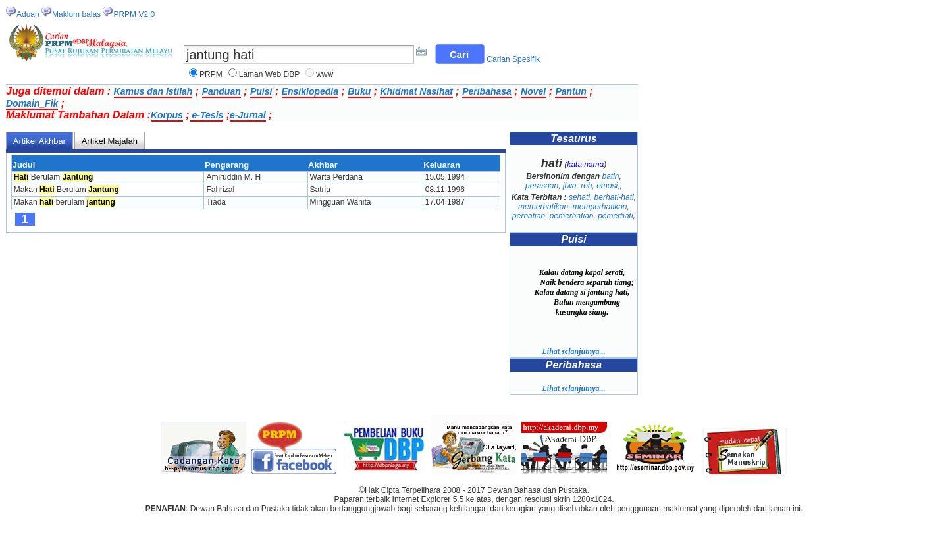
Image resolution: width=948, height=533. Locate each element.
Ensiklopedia (310, 91)
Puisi (261, 91)
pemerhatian (572, 215)
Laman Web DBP (269, 74)
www (324, 74)
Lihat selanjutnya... (573, 351)
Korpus (167, 115)
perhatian (528, 215)
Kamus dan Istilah (153, 91)
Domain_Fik (32, 103)
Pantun (570, 91)
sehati (579, 197)
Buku (359, 91)
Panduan (221, 91)
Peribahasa (487, 91)
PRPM (211, 74)
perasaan (541, 185)
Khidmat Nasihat (416, 91)
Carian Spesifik (513, 59)
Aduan (28, 14)
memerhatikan (543, 206)
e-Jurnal (247, 115)
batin (610, 176)
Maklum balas (76, 14)
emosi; (607, 185)
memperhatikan (600, 206)
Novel (533, 91)
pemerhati (615, 215)
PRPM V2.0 (134, 14)
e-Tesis (207, 115)
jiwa (570, 185)
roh (586, 185)
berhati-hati (614, 197)
